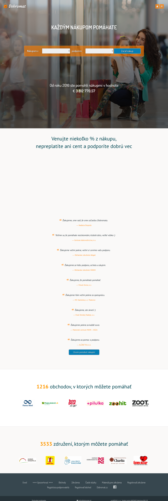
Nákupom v (32, 51)
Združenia (75, 482)
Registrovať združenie (136, 482)
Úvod (24, 482)
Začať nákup (127, 51)
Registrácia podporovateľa (58, 487)
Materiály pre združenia (112, 482)
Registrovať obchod (83, 487)
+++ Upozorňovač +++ (43, 482)
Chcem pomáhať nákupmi (84, 352)
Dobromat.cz (102, 487)
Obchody (62, 482)
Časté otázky (90, 482)
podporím (77, 51)
